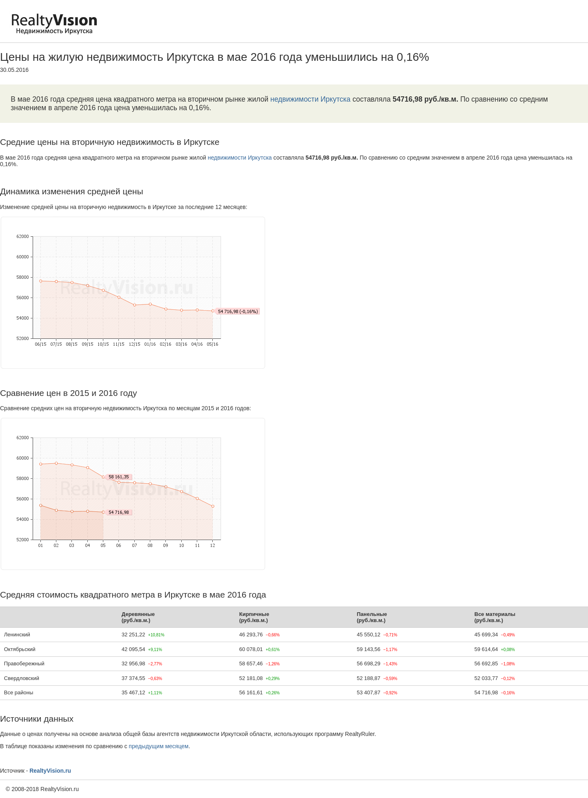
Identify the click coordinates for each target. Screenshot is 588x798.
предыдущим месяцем (158, 746)
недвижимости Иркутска (310, 99)
